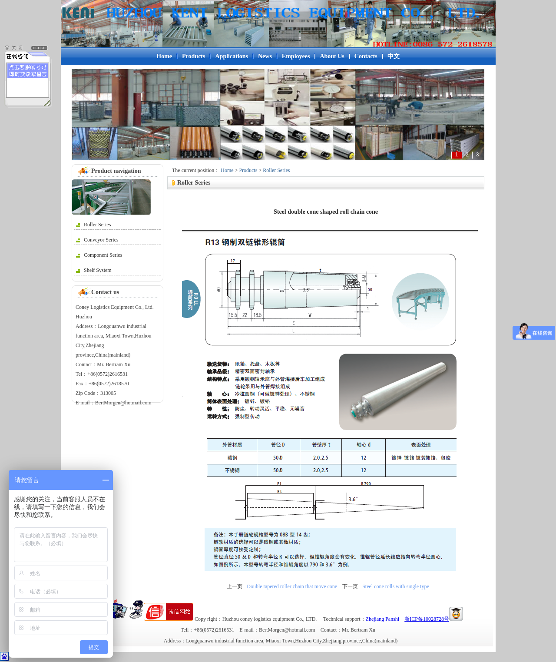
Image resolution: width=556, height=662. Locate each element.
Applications (231, 56)
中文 (393, 56)
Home (164, 56)
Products (193, 56)
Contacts (365, 56)
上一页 (234, 586)
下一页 (350, 586)
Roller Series (93, 225)
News (265, 56)
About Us (332, 56)
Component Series (99, 255)
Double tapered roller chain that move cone (292, 586)
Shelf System (94, 270)
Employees (296, 56)
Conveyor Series (97, 240)
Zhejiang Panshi (383, 619)
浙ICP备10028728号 (426, 619)
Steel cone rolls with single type (395, 586)
